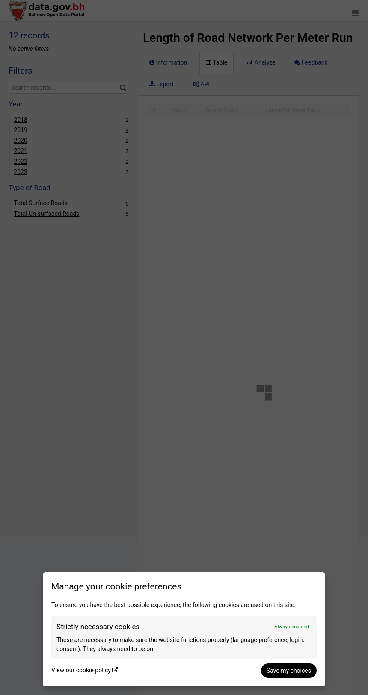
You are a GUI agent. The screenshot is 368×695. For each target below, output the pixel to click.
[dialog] (184, 629)
